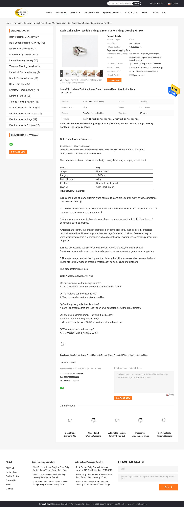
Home (49, 13)
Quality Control (112, 13)
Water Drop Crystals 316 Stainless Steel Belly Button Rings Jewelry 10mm (94, 476)
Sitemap (9, 489)
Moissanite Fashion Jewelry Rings (105, 355)
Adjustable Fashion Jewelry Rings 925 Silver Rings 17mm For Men (116, 434)
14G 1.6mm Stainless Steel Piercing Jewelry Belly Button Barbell (49, 476)
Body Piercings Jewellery (22, 37)
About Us (75, 13)
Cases (155, 13)
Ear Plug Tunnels (17, 95)
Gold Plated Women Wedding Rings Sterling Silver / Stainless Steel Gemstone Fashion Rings (93, 434)
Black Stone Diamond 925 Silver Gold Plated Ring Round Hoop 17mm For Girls (70, 434)
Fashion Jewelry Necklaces (23, 113)
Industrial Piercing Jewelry (22, 72)
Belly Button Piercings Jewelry (24, 42)
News (144, 13)
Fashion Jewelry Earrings (22, 125)
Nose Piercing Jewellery (21, 54)
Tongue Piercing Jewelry (21, 101)
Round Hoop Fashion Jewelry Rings (77, 355)
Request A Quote (156, 3)
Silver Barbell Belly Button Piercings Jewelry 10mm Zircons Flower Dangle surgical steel (93, 484)
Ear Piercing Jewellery (20, 48)
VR (163, 13)
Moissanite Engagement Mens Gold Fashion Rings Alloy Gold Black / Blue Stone (140, 434)
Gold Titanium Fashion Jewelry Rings (133, 355)
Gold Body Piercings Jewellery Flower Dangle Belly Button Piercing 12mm (50, 483)
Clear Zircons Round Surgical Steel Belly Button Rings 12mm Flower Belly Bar (51, 468)
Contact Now (114, 80)
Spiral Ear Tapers (17, 84)
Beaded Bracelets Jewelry (22, 107)
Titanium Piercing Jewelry (22, 66)
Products (61, 13)
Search (136, 3)
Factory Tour (92, 13)
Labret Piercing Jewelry (21, 60)
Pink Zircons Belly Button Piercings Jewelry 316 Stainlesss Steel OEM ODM (94, 468)
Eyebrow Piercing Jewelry (22, 90)
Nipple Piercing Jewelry (21, 78)
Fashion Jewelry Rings (34, 23)
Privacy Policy (44, 504)
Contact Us (131, 13)
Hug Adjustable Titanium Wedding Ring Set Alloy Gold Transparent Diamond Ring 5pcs (163, 434)
